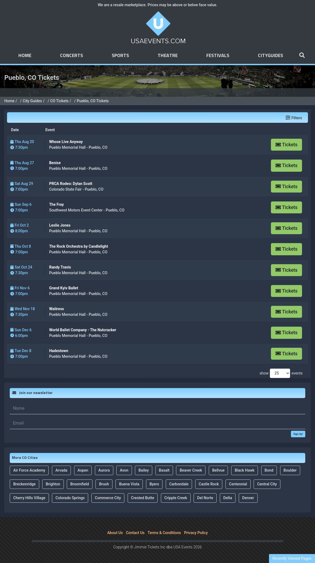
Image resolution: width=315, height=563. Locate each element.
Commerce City (108, 498)
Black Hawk (244, 470)
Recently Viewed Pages (291, 558)
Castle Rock (209, 484)
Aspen (83, 470)
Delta (227, 498)
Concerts (71, 55)
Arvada (61, 470)
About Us (115, 533)
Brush (104, 484)
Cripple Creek (175, 498)
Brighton (53, 484)
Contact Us (135, 533)
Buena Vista (129, 484)
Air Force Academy (29, 470)
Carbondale (179, 484)
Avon (124, 470)
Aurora (104, 470)
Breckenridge (24, 484)
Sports (120, 55)
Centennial (238, 484)
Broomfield (79, 484)
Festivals (217, 55)
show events (281, 373)
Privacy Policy (196, 533)
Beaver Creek (191, 470)
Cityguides (270, 55)
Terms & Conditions (164, 533)
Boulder (290, 470)
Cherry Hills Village (29, 498)
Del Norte (205, 498)
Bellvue (218, 470)
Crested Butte (142, 498)
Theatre (168, 55)
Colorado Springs (70, 498)
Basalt (164, 470)
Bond (269, 470)
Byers (154, 484)
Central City (267, 484)
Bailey (143, 470)
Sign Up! (298, 433)
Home (24, 55)
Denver (248, 498)
